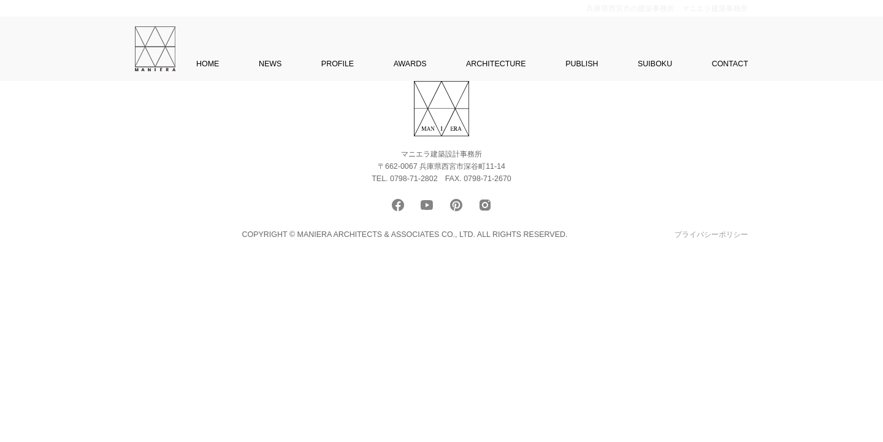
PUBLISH (581, 64)
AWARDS (410, 64)
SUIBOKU (655, 64)
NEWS (270, 64)
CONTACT (730, 64)
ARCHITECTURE (496, 64)
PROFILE (337, 64)
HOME (207, 64)
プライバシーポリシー (711, 234)
